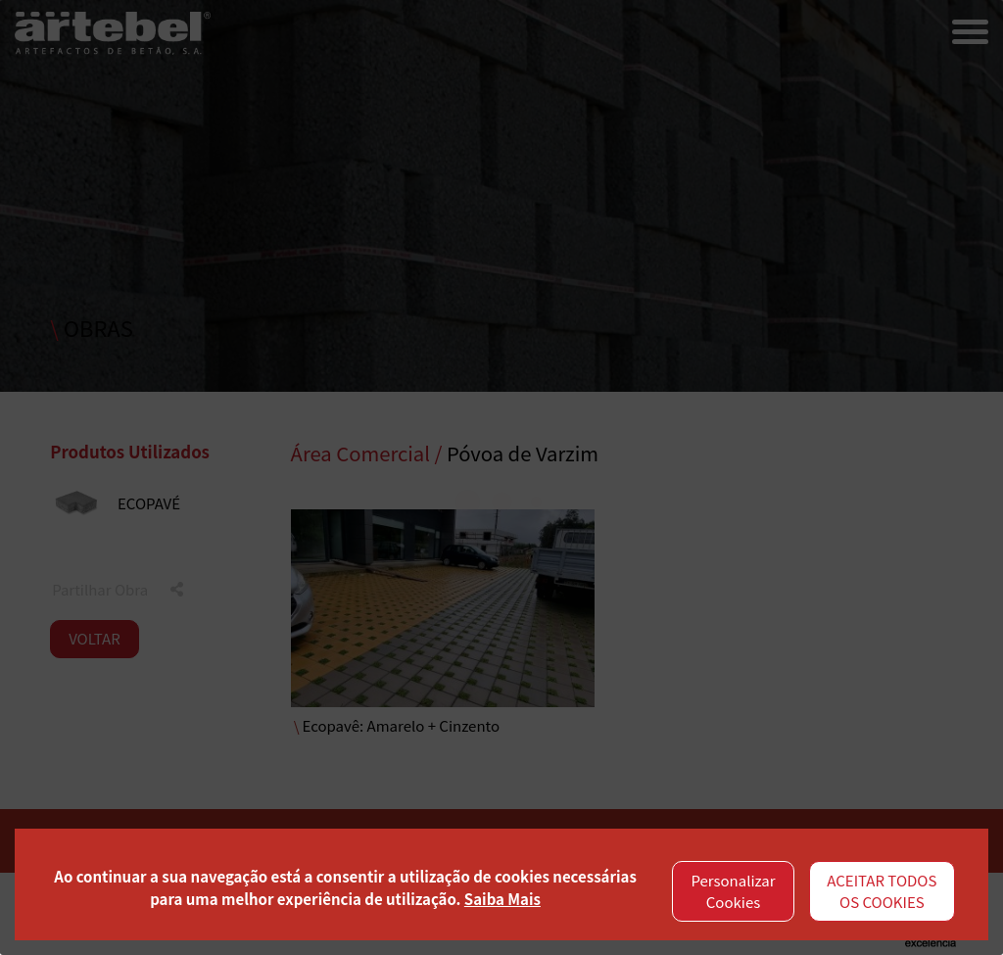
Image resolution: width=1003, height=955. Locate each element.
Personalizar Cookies (733, 891)
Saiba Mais (502, 898)
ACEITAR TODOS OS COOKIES (881, 891)
